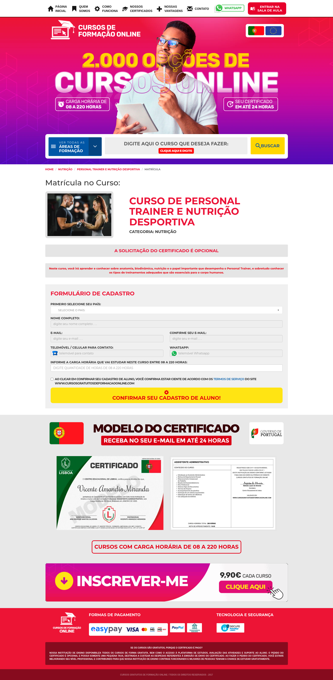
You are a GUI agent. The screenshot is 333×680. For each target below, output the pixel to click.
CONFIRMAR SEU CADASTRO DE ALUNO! (166, 395)
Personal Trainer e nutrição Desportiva (108, 169)
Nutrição (65, 169)
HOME (49, 169)
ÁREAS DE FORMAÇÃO (72, 147)
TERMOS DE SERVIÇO (228, 379)
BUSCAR (268, 146)
